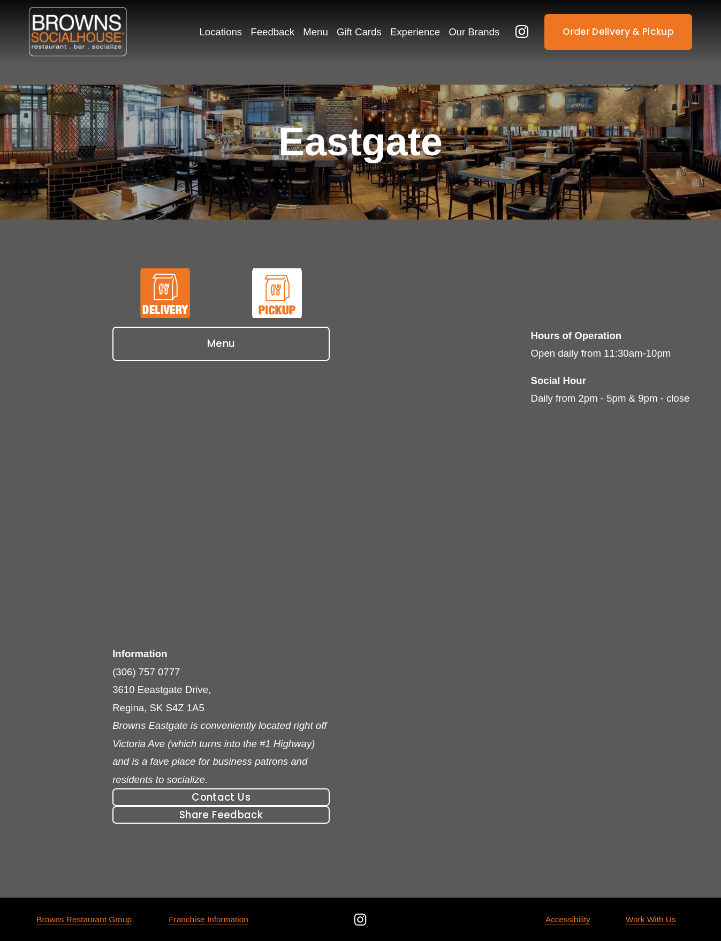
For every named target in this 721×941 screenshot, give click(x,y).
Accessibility (567, 919)
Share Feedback (221, 815)
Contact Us (221, 797)
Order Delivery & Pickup (618, 31)
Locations (221, 31)
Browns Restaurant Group (84, 919)
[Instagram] (522, 32)
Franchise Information (208, 919)
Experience (415, 31)
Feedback (272, 31)
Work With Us (651, 919)
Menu (221, 343)
